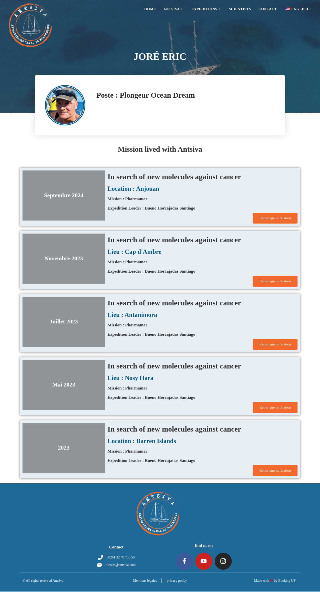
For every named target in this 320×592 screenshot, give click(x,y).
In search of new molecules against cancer (174, 176)
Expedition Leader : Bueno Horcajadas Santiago (151, 208)
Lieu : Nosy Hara (131, 377)
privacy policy (177, 581)
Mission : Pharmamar (128, 198)
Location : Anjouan (133, 188)
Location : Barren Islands (142, 441)
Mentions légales (144, 581)
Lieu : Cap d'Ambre (135, 251)
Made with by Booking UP (275, 581)
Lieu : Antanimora (132, 314)
